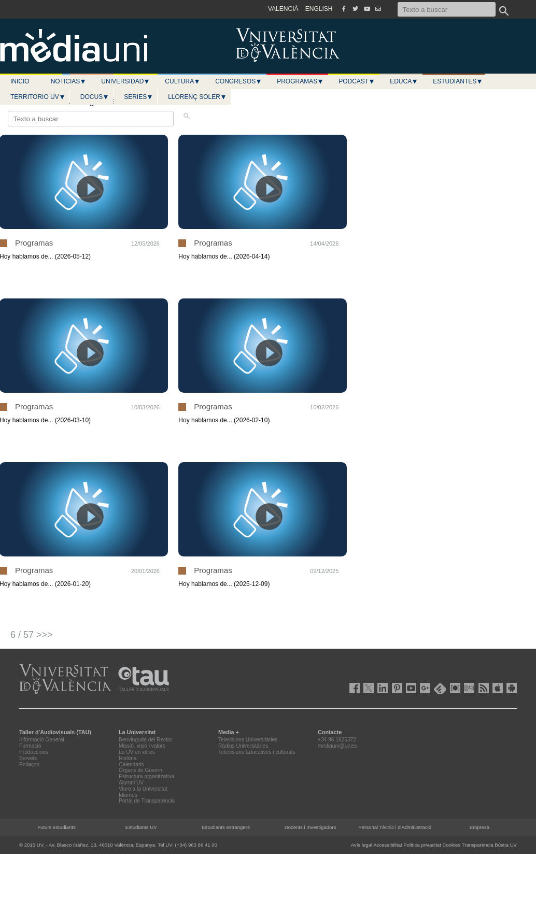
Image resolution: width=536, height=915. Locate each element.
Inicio (20, 81)
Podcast (356, 81)
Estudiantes (458, 81)
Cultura (182, 81)
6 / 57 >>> (31, 635)
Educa (404, 81)
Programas (300, 81)
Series (138, 97)
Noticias (69, 81)
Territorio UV (37, 97)
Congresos (238, 81)
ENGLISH (319, 8)
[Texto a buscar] (447, 9)
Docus (94, 97)
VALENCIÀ (283, 8)
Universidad (125, 81)
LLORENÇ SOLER (197, 97)
